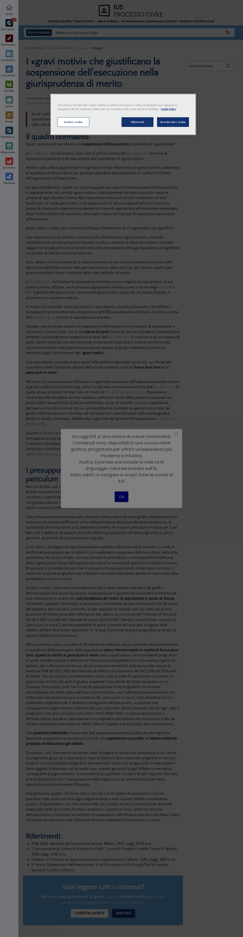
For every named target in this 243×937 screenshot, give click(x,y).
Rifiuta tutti (137, 122)
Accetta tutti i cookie (173, 122)
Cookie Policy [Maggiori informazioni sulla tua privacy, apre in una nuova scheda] (168, 109)
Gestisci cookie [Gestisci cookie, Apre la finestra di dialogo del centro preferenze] (73, 122)
